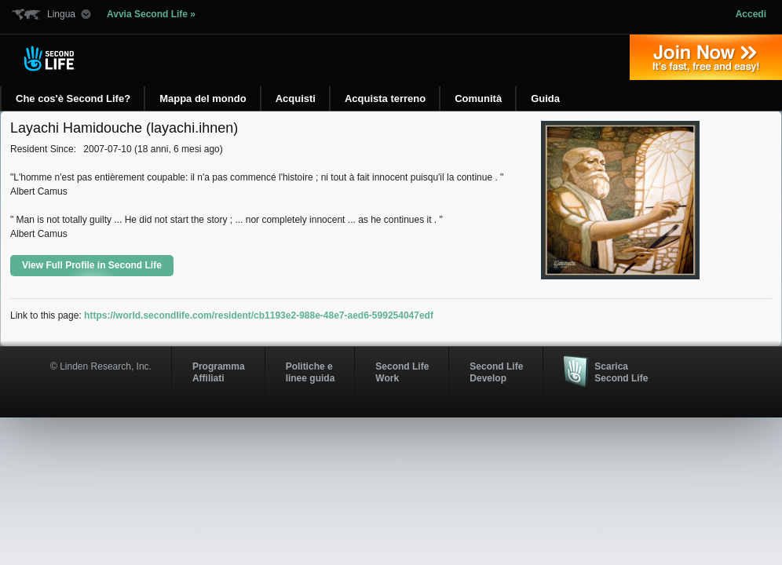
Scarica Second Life (621, 372)
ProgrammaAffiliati (218, 372)
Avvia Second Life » (151, 14)
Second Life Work (402, 372)
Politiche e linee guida (310, 372)
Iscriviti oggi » (706, 57)
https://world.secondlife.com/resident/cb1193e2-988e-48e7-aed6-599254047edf (258, 315)
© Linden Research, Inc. (101, 366)
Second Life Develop (496, 372)
